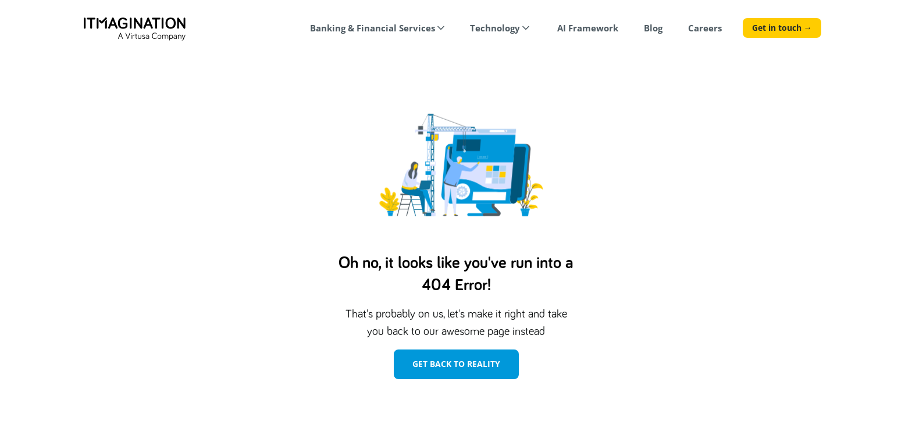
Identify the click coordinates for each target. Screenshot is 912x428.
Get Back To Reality (456, 363)
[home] (135, 29)
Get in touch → (782, 27)
